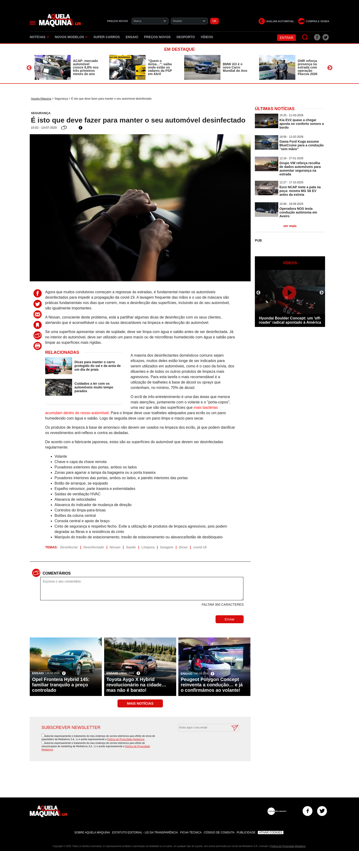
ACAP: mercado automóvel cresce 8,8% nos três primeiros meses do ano (86, 67)
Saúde (131, 547)
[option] (67, 67)
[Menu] (33, 23)
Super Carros (106, 37)
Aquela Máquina (41, 98)
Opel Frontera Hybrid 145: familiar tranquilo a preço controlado (61, 685)
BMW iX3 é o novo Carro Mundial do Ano (235, 67)
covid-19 (200, 547)
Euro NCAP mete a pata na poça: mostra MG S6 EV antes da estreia (300, 190)
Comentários (57, 573)
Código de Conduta (219, 832)
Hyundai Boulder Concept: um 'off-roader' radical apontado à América (290, 320)
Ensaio (132, 37)
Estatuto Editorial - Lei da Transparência (145, 832)
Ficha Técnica (190, 832)
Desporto (185, 37)
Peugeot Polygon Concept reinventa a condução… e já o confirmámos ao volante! (212, 685)
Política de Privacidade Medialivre (125, 739)
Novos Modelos (71, 37)
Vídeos (207, 37)
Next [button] (330, 68)
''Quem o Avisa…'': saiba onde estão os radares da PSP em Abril (160, 67)
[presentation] (203, 743)
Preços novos (157, 37)
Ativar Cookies (270, 832)
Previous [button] (29, 68)
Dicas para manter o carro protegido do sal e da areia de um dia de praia (97, 365)
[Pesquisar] (305, 37)
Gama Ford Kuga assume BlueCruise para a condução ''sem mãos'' (301, 145)
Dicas (183, 547)
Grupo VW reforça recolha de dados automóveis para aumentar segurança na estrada (300, 168)
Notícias (39, 37)
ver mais (290, 226)
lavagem (166, 547)
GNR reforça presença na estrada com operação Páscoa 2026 (307, 67)
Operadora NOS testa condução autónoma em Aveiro (298, 212)
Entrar (286, 38)
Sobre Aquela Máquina (92, 832)
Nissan (115, 547)
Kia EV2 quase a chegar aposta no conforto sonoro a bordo (301, 123)
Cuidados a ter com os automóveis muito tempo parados (93, 387)
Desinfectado (94, 547)
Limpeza (148, 547)
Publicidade (246, 832)
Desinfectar (69, 547)
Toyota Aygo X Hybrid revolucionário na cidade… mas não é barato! (136, 685)
